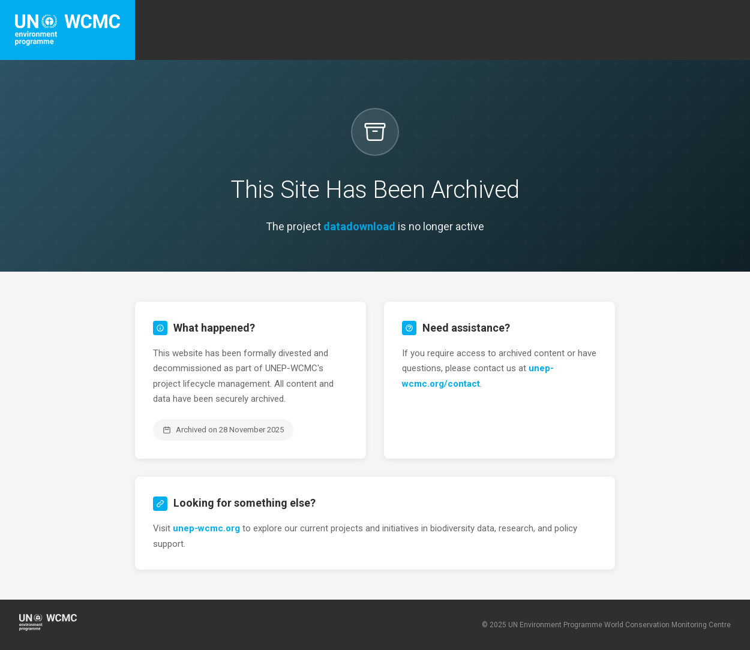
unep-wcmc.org (206, 528)
